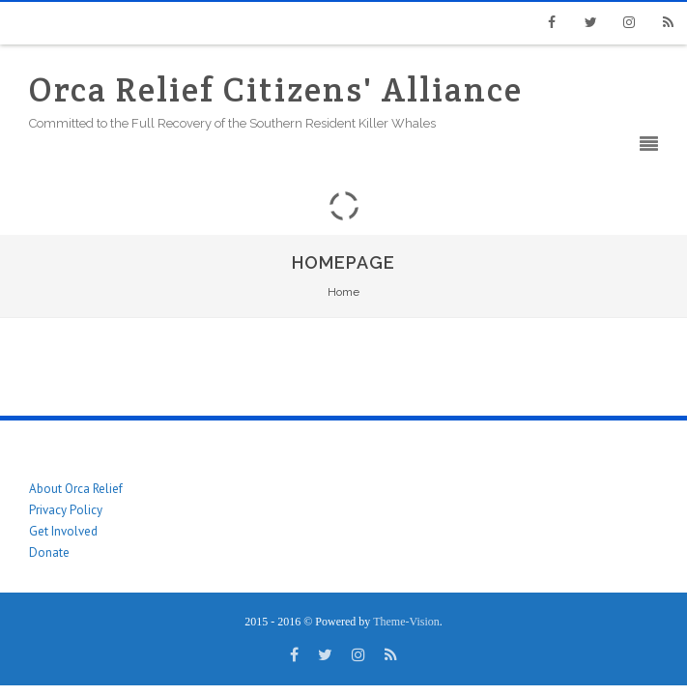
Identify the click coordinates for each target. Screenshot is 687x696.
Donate (49, 552)
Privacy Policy (65, 510)
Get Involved (63, 531)
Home (343, 292)
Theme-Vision (406, 621)
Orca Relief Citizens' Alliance (276, 89)
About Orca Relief (76, 488)
